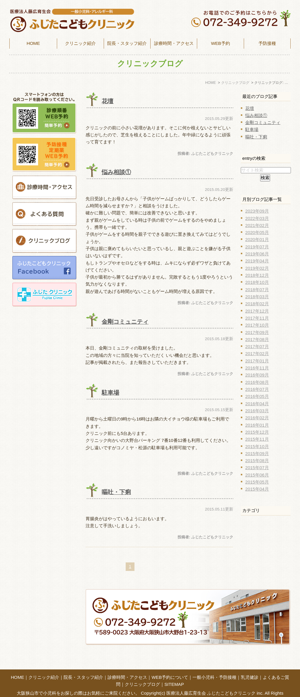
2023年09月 (257, 210)
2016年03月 (257, 410)
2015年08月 (257, 460)
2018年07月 (257, 289)
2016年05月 (257, 396)
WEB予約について (169, 667)
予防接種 (267, 43)
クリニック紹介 (43, 667)
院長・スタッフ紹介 (127, 43)
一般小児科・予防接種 (214, 667)
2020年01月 (257, 239)
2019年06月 (257, 253)
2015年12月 (257, 432)
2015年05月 (257, 481)
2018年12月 (257, 275)
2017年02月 (257, 353)
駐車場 (110, 392)
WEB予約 (220, 43)
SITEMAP (174, 674)
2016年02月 (257, 417)
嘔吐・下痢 (116, 492)
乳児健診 (249, 667)
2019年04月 (257, 260)
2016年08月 (257, 382)
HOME (33, 43)
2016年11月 (257, 367)
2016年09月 (257, 374)
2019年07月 (257, 246)
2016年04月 (257, 403)
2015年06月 (257, 474)
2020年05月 (257, 232)
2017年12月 (257, 310)
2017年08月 (257, 339)
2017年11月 (257, 318)
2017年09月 (257, 332)
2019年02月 (257, 268)
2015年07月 (257, 467)
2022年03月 (257, 218)
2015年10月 (257, 446)
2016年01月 (257, 425)
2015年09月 (257, 453)
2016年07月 (257, 389)
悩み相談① (116, 172)
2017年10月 (257, 325)
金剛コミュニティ (125, 321)
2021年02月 (257, 225)
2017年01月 (257, 360)
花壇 (107, 101)
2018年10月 (257, 282)
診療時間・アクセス (127, 667)
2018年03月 (257, 296)
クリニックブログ (142, 674)
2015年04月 (257, 488)
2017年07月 (257, 346)
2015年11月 (257, 439)
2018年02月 (257, 303)
